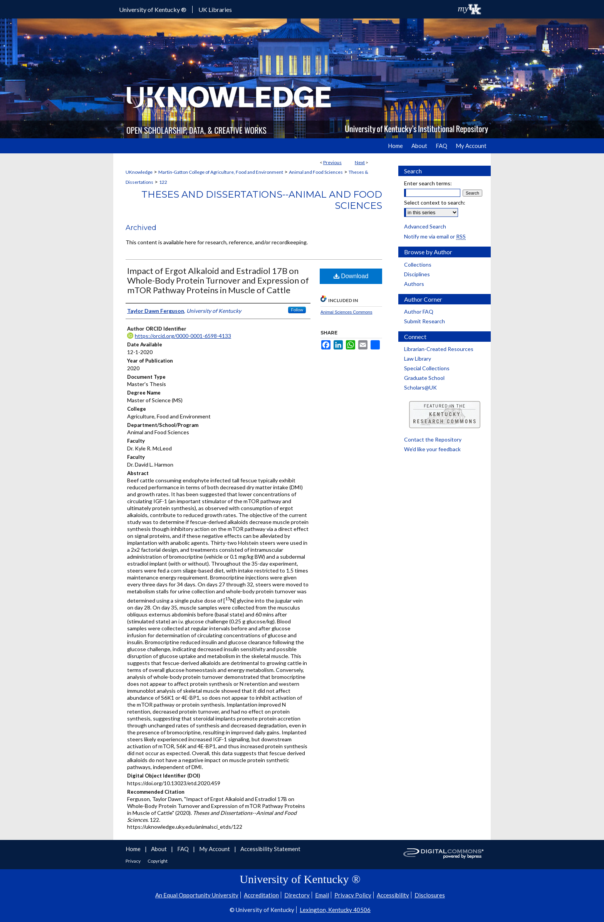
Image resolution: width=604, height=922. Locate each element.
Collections (417, 264)
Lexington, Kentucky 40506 (335, 909)
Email (322, 895)
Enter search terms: (428, 183)
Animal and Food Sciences (316, 172)
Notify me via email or (435, 236)
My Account (215, 848)
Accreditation (261, 895)
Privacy (133, 861)
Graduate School (424, 378)
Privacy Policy (352, 895)
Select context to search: (434, 202)
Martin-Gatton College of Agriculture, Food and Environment (220, 172)
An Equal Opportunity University (196, 895)
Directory (297, 895)
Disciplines (417, 274)
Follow (297, 309)
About (159, 848)
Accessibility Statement (270, 848)
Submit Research (424, 321)
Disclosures (429, 895)
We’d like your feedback (432, 449)
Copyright (158, 861)
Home (134, 848)
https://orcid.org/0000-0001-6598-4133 (183, 336)
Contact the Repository (432, 439)
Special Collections (427, 368)
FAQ (183, 848)
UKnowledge (139, 172)
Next (360, 162)
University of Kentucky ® (152, 9)
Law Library (417, 358)
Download (351, 276)
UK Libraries (215, 9)
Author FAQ (418, 311)
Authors (414, 283)
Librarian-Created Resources (438, 349)
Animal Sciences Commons (346, 312)
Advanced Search (425, 226)
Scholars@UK (420, 387)
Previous (332, 162)
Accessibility (393, 895)
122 (163, 182)
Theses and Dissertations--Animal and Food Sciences (261, 200)
